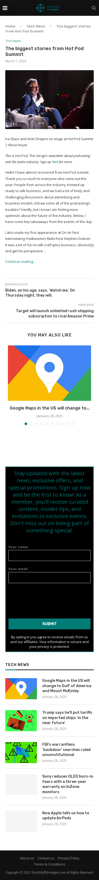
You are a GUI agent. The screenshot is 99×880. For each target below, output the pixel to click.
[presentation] (50, 598)
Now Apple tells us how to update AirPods (65, 816)
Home (10, 26)
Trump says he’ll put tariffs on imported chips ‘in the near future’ (67, 717)
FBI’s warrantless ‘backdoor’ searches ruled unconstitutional (66, 749)
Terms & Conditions (49, 864)
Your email (49, 575)
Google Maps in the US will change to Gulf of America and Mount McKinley (66, 685)
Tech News (35, 26)
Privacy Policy (68, 858)
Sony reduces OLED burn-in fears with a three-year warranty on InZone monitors (67, 784)
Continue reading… (20, 261)
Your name (49, 553)
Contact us (45, 858)
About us (27, 858)
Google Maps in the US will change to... (49, 408)
